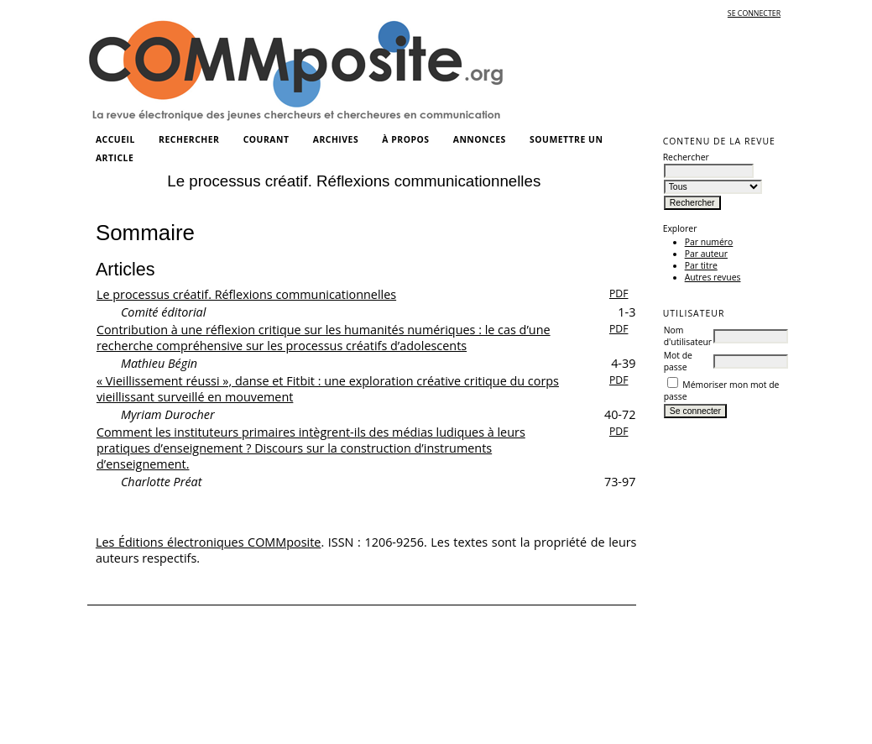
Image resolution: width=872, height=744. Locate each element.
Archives (336, 139)
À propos (405, 139)
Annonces (479, 139)
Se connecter (754, 13)
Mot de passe (678, 361)
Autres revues (713, 277)
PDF (619, 293)
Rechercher (189, 139)
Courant (266, 139)
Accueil (115, 139)
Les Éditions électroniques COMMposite (208, 542)
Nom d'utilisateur (688, 336)
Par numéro (709, 242)
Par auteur (706, 253)
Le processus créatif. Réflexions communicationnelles (246, 294)
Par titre (701, 265)
